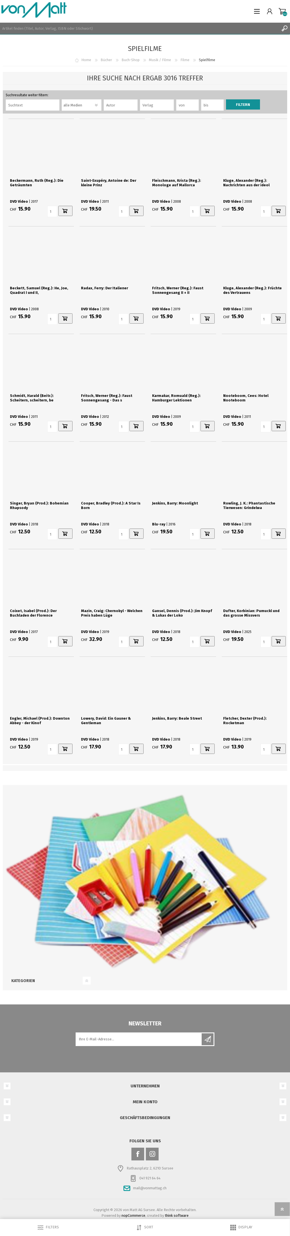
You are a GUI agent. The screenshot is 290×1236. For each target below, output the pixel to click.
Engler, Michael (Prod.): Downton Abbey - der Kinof (40, 720)
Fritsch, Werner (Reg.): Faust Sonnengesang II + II (177, 290)
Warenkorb (282, 11)
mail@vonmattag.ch (150, 1188)
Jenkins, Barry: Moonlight (175, 503)
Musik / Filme (160, 60)
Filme (184, 60)
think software (177, 1215)
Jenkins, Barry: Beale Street (177, 718)
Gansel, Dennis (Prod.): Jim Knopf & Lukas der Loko (182, 613)
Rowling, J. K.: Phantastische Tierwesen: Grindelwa (249, 505)
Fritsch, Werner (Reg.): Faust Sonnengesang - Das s (106, 398)
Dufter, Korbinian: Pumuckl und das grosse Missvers (251, 613)
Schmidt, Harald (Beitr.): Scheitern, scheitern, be (32, 398)
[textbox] (139, 28)
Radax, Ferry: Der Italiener (104, 288)
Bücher (106, 60)
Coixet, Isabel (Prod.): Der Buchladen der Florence (33, 613)
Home (86, 60)
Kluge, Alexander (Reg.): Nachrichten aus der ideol (246, 182)
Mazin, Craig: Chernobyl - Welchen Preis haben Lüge (111, 613)
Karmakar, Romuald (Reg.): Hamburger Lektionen (176, 398)
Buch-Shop (130, 60)
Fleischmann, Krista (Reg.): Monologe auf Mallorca (176, 182)
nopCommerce (133, 1215)
